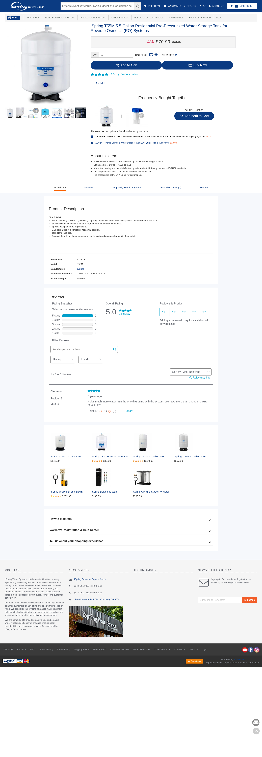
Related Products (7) (170, 187)
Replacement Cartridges (148, 18)
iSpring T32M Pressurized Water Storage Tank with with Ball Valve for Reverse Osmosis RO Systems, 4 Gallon (110, 456)
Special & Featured (199, 18)
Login (204, 649)
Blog (218, 18)
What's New (33, 18)
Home (15, 18)
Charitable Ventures (119, 649)
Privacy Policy (46, 649)
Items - (242, 6)
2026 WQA (8, 649)
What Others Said (141, 649)
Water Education (162, 649)
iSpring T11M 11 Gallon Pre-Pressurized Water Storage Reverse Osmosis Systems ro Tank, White (67, 456)
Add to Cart (126, 65)
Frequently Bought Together (126, 187)
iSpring (80, 269)
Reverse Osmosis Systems (59, 18)
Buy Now (197, 65)
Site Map (193, 649)
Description (60, 187)
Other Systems (119, 18)
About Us (21, 649)
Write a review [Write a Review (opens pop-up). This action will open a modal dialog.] (130, 74)
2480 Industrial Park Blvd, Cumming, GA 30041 (97, 599)
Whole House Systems (93, 18)
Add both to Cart (194, 116)
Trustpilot (100, 83)
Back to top (256, 731)
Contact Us (179, 649)
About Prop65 (99, 649)
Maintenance (176, 18)
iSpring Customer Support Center (90, 579)
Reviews (88, 187)
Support (204, 187)
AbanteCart (239, 659)
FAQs (33, 649)
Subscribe (249, 600)
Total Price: (146, 54)
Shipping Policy (81, 649)
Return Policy (63, 649)
